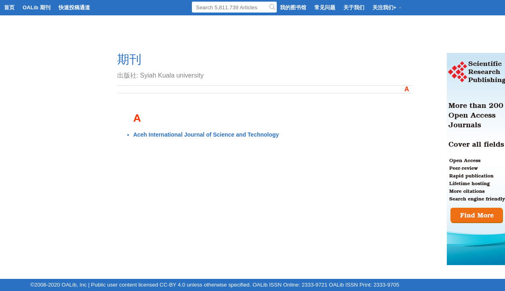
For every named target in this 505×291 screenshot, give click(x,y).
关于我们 (353, 7)
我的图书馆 (293, 7)
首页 (9, 7)
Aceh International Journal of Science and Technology (206, 134)
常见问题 (324, 7)
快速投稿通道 (74, 7)
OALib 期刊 (36, 7)
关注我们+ (387, 7)
